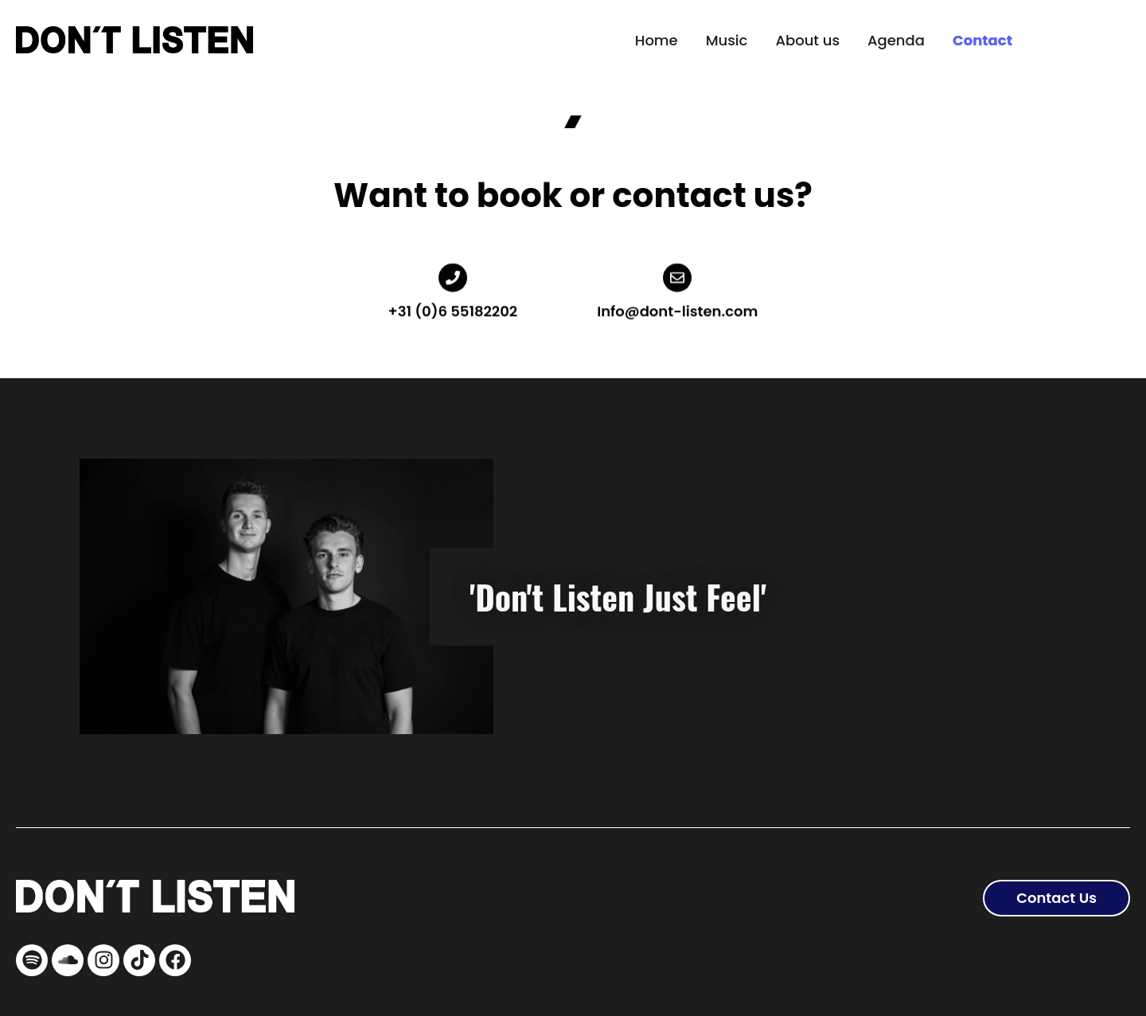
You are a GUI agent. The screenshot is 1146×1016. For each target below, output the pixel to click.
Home (656, 40)
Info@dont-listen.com (677, 305)
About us (807, 40)
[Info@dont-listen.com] (677, 271)
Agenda (896, 40)
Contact (982, 40)
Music (727, 40)
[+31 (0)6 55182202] (453, 271)
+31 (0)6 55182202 (453, 305)
